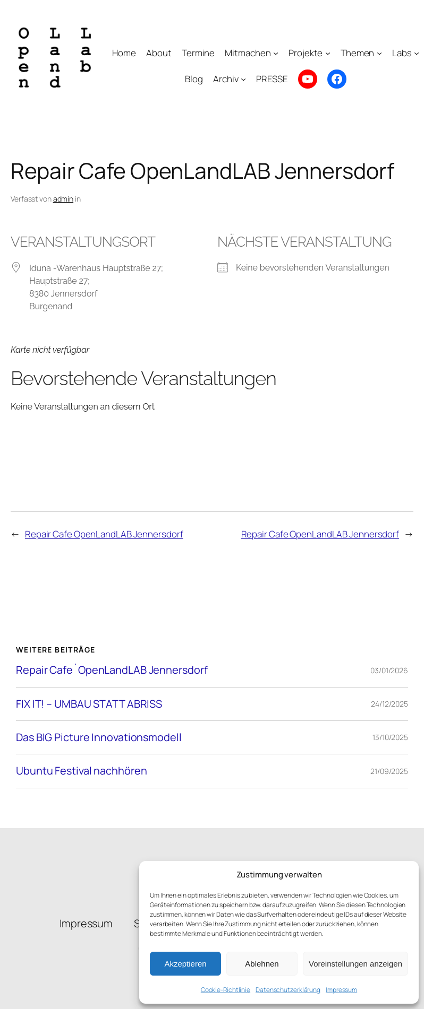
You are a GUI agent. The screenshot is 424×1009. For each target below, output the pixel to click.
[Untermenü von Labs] (416, 53)
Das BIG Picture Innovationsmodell (99, 737)
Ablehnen (261, 963)
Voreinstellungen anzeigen (355, 963)
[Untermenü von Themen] (379, 53)
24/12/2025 (389, 704)
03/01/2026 (389, 670)
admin (63, 199)
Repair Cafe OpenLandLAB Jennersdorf (104, 534)
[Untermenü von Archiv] (243, 79)
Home (124, 53)
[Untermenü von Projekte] (327, 53)
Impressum (341, 989)
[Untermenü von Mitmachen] (275, 53)
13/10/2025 (390, 737)
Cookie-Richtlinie (225, 989)
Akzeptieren (185, 963)
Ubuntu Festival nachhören (81, 771)
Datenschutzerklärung (288, 989)
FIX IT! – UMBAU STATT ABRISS (89, 704)
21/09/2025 (389, 771)
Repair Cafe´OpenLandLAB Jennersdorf (112, 670)
